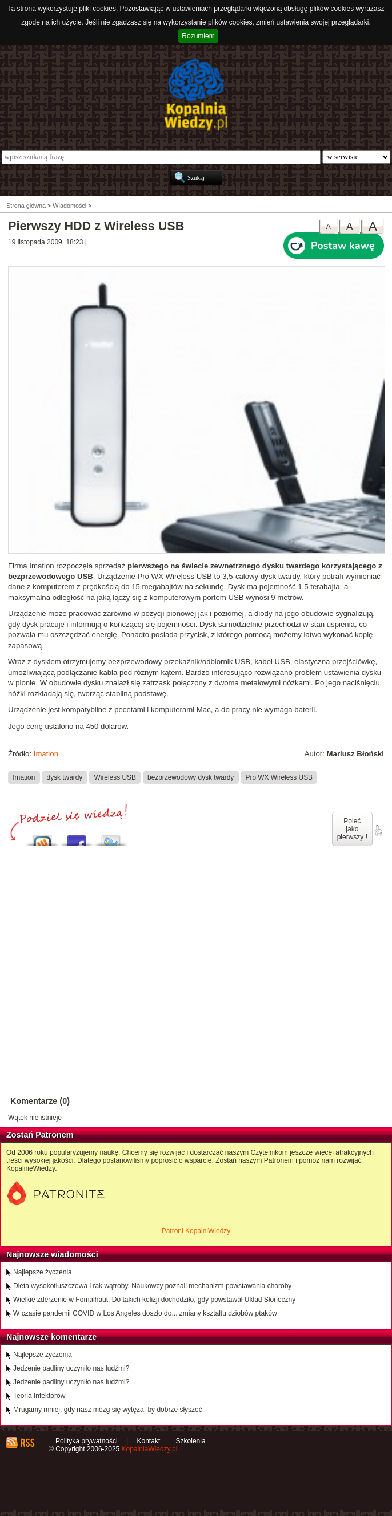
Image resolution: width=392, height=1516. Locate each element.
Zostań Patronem (40, 1134)
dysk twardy (65, 777)
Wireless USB (115, 777)
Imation (46, 753)
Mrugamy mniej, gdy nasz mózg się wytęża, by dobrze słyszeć (107, 1410)
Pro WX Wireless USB (279, 777)
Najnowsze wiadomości (52, 1254)
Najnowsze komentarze (51, 1336)
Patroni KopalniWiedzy (196, 1231)
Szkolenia (191, 1441)
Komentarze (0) (40, 1101)
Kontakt (149, 1441)
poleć (378, 831)
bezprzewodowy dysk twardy (190, 777)
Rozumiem (198, 36)
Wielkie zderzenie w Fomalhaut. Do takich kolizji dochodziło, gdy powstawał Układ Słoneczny (154, 1300)
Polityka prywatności (86, 1441)
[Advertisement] (196, 970)
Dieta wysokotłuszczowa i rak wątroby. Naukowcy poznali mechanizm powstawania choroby (152, 1286)
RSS (27, 1442)
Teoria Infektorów (39, 1396)
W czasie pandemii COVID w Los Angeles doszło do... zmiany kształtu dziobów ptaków (145, 1313)
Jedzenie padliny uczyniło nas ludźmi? (71, 1368)
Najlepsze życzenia (42, 1272)
